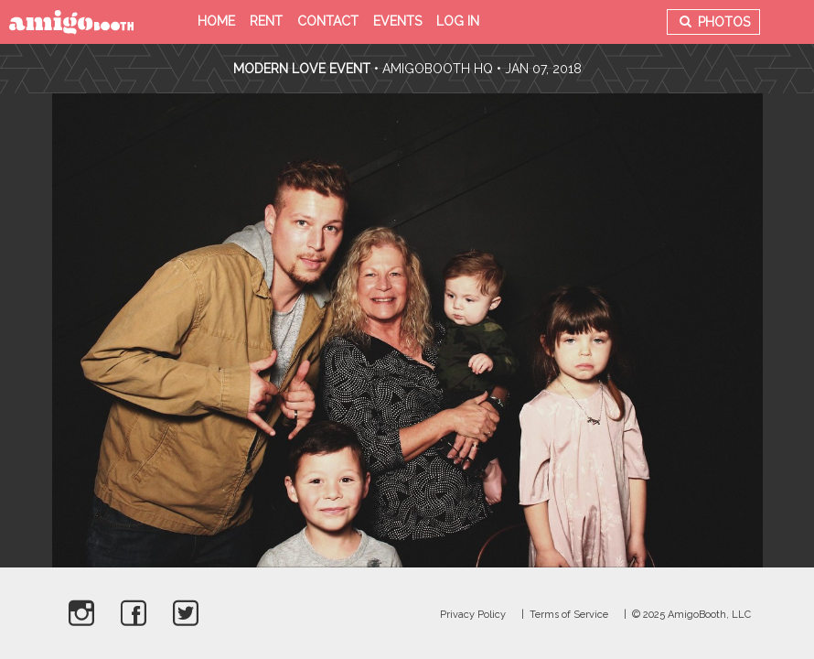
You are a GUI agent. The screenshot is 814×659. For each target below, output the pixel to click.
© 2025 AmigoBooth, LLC (691, 615)
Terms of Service (569, 615)
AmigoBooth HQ (437, 68)
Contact (328, 21)
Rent (266, 21)
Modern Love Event (303, 68)
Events (397, 21)
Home (216, 21)
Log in (457, 21)
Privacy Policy (473, 615)
